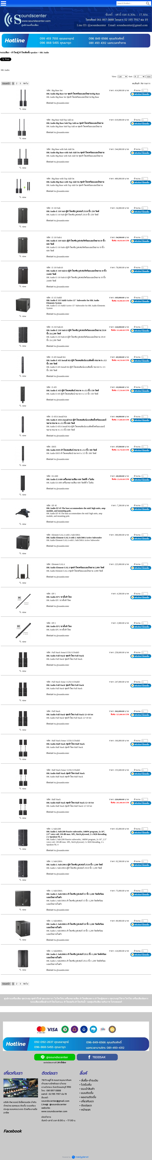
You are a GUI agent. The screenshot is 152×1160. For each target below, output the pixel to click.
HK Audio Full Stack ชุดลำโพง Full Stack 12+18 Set (69, 714)
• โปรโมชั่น (85, 1084)
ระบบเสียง (4, 52)
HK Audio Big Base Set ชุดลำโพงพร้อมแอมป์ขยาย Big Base (73, 94)
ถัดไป (25, 83)
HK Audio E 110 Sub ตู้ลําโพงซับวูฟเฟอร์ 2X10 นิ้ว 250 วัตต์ (72, 211)
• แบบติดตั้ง (86, 1093)
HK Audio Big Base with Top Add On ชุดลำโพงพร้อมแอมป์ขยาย (75, 182)
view (22, 109)
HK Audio (44, 52)
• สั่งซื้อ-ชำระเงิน (88, 1080)
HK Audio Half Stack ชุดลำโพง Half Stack (65, 744)
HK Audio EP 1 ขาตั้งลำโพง (59, 597)
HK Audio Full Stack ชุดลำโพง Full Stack (65, 656)
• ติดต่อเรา (85, 1105)
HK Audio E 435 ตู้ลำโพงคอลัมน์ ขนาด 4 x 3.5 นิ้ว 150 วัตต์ (72, 390)
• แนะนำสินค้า (87, 1089)
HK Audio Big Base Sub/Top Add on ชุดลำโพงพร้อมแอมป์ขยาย (74, 123)
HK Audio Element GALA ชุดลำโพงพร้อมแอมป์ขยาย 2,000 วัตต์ (75, 567)
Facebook (12, 1131)
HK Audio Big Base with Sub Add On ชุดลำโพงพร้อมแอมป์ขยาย (75, 152)
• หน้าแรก (84, 1109)
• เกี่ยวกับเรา (86, 1101)
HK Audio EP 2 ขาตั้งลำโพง (59, 626)
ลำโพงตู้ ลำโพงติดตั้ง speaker (24, 52)
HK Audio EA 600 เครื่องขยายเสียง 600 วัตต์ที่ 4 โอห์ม (70, 479)
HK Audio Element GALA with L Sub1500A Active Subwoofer (74, 537)
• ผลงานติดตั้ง (87, 1097)
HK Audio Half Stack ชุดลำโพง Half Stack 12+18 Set (70, 803)
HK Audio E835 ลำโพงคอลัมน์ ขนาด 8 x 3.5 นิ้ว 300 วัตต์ (71, 450)
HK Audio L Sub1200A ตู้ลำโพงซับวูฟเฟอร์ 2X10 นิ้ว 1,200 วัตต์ (74, 864)
